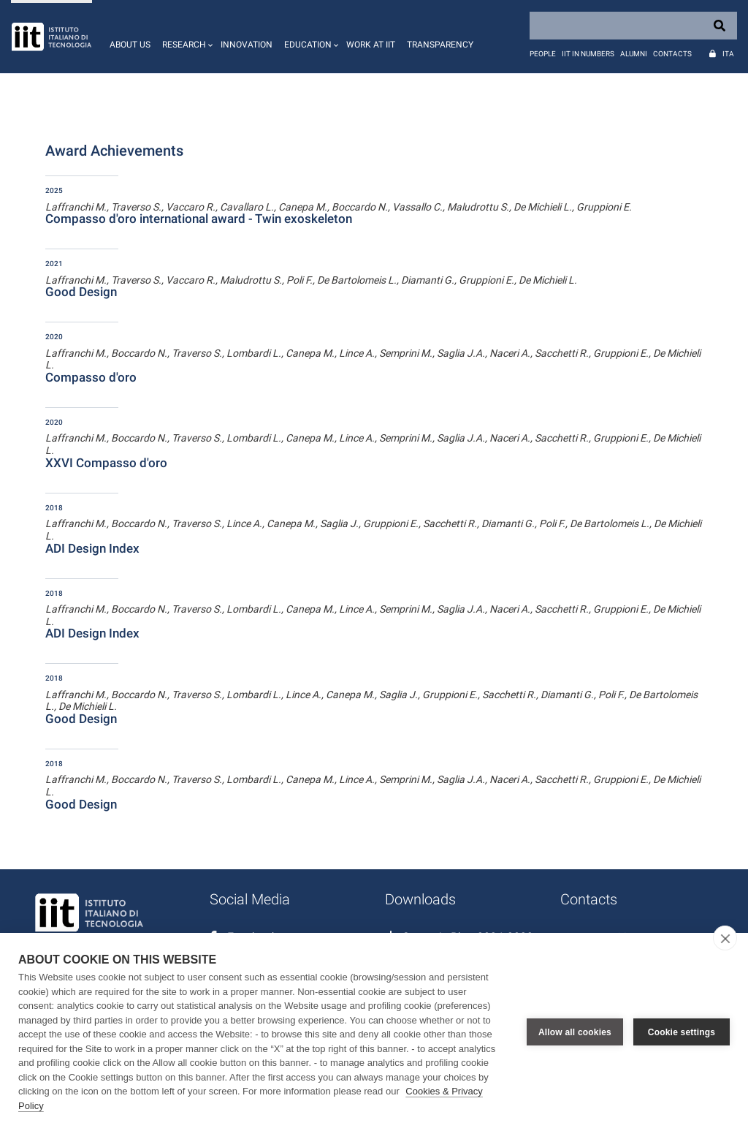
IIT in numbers (588, 54)
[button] (185, 36)
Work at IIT (370, 44)
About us (130, 44)
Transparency (440, 44)
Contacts (672, 54)
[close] (725, 938)
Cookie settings (681, 1032)
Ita (728, 54)
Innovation (246, 44)
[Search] (633, 25)
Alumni (633, 54)
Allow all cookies (574, 1032)
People (543, 54)
